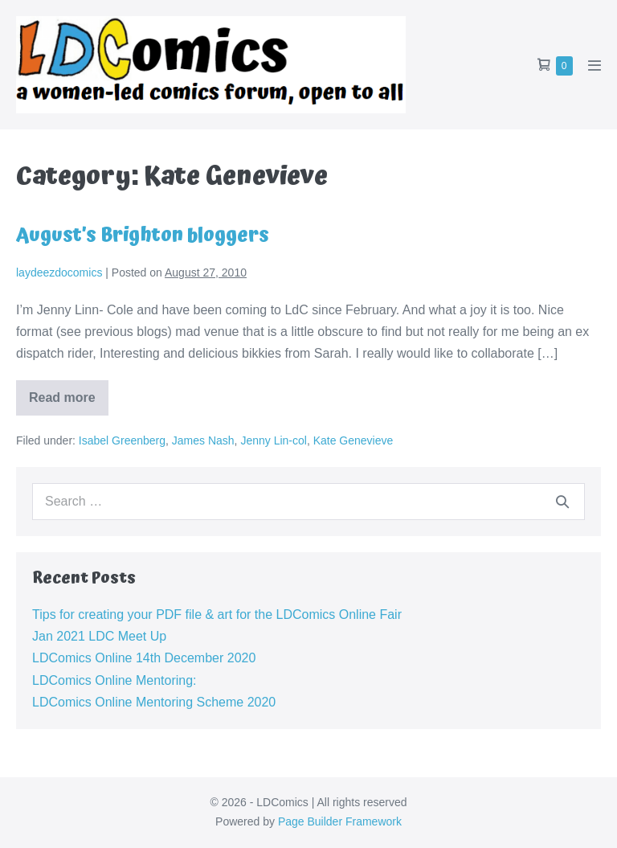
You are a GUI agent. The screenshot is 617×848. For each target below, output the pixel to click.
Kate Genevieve (353, 440)
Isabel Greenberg (122, 440)
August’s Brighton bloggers (142, 235)
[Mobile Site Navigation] (594, 65)
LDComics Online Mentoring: (114, 680)
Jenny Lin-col (273, 440)
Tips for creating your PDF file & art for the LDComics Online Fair (217, 614)
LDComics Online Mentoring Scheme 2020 (154, 702)
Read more (68, 403)
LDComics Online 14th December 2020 (143, 658)
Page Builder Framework (340, 821)
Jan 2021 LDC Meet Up (99, 636)
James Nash (203, 440)
